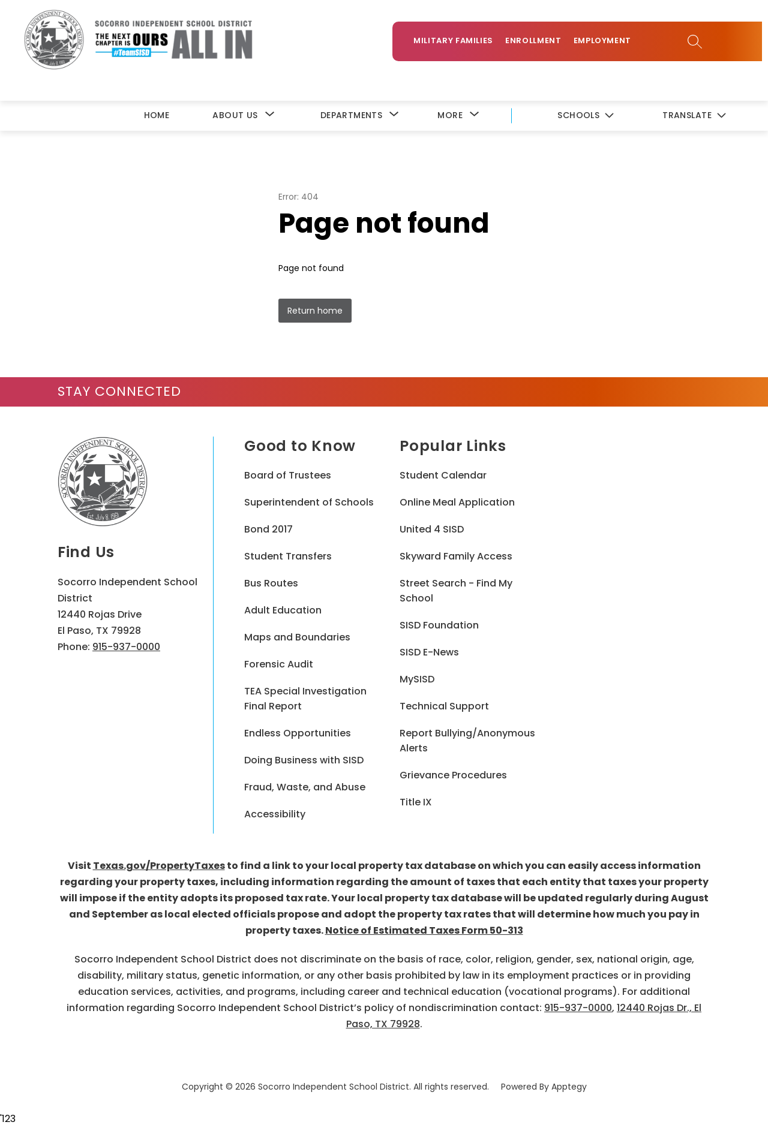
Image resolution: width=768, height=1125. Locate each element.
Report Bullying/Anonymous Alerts (467, 739)
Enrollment (539, 43)
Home (157, 114)
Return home (315, 309)
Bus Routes (271, 582)
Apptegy (569, 1085)
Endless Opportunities (297, 732)
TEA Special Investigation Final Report (305, 697)
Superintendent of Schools (309, 501)
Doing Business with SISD (304, 759)
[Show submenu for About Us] (234, 114)
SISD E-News (429, 651)
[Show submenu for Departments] (351, 114)
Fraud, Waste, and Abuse (304, 786)
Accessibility (274, 813)
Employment (609, 43)
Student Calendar (443, 474)
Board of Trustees (287, 474)
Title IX (416, 801)
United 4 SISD (432, 528)
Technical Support (444, 705)
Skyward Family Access (456, 555)
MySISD (417, 678)
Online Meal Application (457, 501)
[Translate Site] (694, 115)
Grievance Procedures (453, 774)
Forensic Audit (278, 663)
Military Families (459, 43)
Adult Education (283, 609)
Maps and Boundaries (297, 636)
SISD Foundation (439, 624)
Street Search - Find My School (456, 589)
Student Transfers (288, 555)
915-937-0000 (126, 645)
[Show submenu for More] (450, 114)
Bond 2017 (268, 528)
